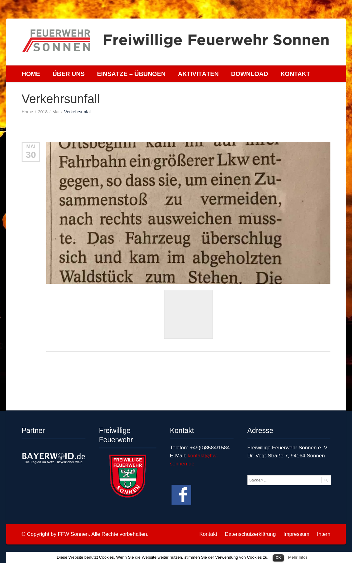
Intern (323, 534)
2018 (43, 111)
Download (249, 73)
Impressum (296, 534)
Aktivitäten (198, 73)
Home (31, 73)
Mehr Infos (298, 557)
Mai (56, 111)
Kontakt (295, 73)
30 (31, 154)
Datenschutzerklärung (250, 534)
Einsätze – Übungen (131, 73)
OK (278, 557)
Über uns (68, 73)
